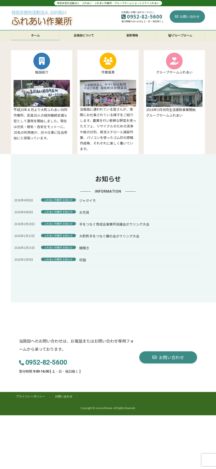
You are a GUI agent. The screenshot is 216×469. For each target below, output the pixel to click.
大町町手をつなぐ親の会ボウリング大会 (109, 235)
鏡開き (84, 247)
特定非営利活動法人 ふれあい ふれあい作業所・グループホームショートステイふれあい (108, 3)
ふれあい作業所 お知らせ (58, 200)
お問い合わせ (187, 16)
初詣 (82, 259)
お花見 (84, 212)
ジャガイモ (87, 200)
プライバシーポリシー (30, 396)
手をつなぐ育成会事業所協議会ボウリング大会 (114, 224)
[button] (168, 357)
